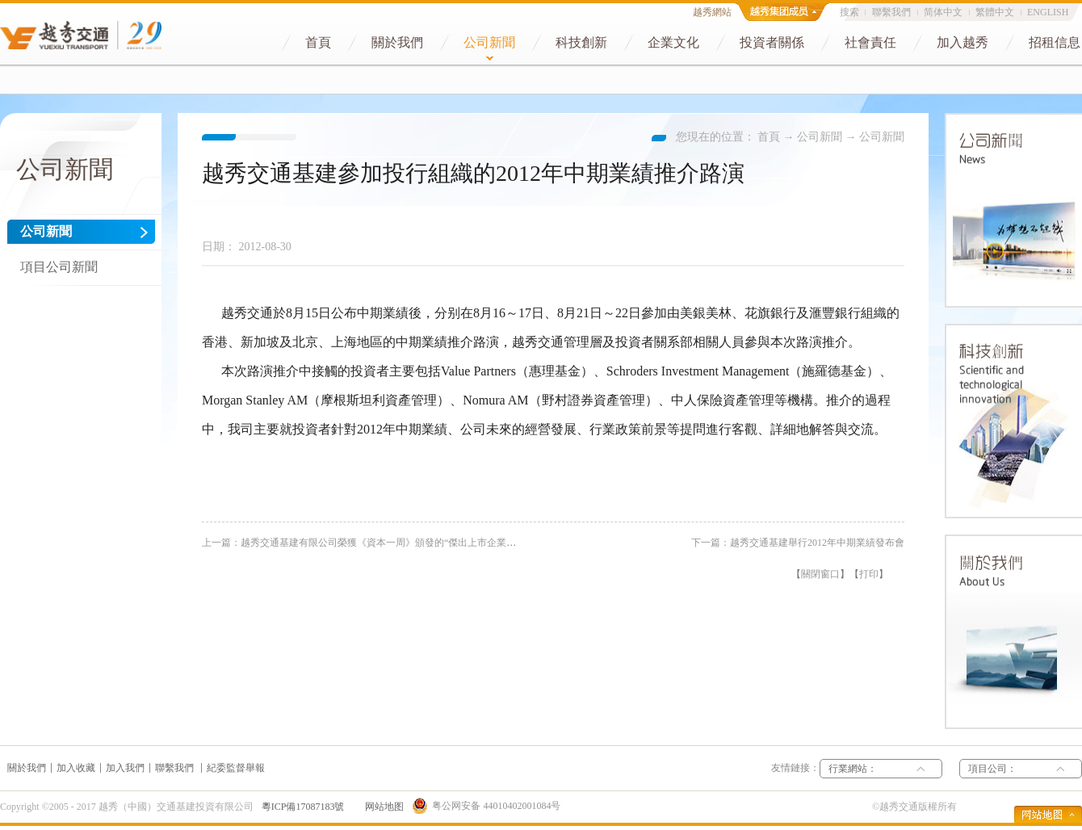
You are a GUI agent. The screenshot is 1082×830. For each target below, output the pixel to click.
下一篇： (797, 542)
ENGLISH (1047, 12)
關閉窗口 (820, 574)
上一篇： (376, 542)
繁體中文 (994, 12)
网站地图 (382, 806)
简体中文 (943, 12)
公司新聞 (819, 137)
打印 (869, 574)
